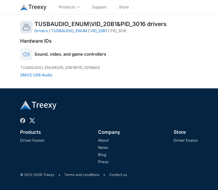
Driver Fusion (32, 140)
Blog (102, 154)
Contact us (118, 175)
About (103, 140)
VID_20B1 (98, 30)
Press (103, 161)
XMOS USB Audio (36, 75)
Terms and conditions (81, 175)
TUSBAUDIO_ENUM (69, 30)
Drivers (41, 30)
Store (180, 132)
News (103, 147)
